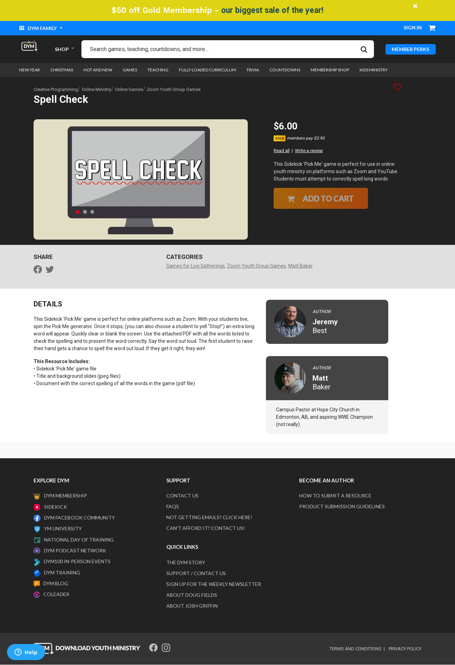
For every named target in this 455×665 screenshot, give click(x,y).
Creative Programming (56, 89)
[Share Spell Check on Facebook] (39, 271)
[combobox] (227, 49)
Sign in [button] (413, 27)
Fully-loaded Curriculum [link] (207, 70)
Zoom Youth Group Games (174, 89)
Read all (282, 151)
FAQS (172, 507)
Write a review (309, 151)
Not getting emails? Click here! (209, 518)
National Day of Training (79, 540)
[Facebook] (153, 648)
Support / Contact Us (196, 573)
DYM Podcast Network (75, 551)
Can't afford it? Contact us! (205, 528)
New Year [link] (29, 70)
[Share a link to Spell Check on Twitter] (51, 271)
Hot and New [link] (98, 70)
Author (321, 311)
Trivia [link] (252, 70)
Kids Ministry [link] (374, 70)
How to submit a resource (335, 496)
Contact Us (182, 496)
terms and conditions (355, 649)
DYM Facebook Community (79, 518)
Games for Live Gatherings (195, 266)
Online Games (129, 89)
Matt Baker (300, 266)
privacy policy (405, 649)
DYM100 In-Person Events (77, 562)
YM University (63, 529)
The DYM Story (185, 563)
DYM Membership (65, 496)
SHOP (62, 49)
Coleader (56, 594)
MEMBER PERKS (410, 49)
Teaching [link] (157, 70)
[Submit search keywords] (364, 48)
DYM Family (38, 28)
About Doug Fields (191, 595)
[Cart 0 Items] (432, 28)
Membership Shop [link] (330, 70)
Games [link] (130, 70)
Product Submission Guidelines (342, 507)
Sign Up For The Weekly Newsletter (213, 584)
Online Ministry (96, 89)
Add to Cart (320, 198)
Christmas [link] (61, 70)
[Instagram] (166, 648)
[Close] (415, 6)
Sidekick (55, 507)
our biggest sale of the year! (272, 10)
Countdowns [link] (284, 70)
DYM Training (62, 572)
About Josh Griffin (192, 606)
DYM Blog (55, 584)
